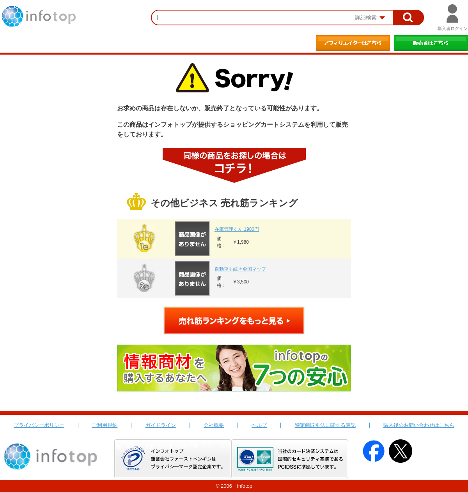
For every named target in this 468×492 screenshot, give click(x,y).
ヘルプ (259, 425)
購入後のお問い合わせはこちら (418, 425)
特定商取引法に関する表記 (325, 425)
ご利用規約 (104, 425)
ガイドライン (160, 425)
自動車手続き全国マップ (240, 269)
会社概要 (214, 425)
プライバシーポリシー (39, 425)
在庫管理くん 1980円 (236, 229)
